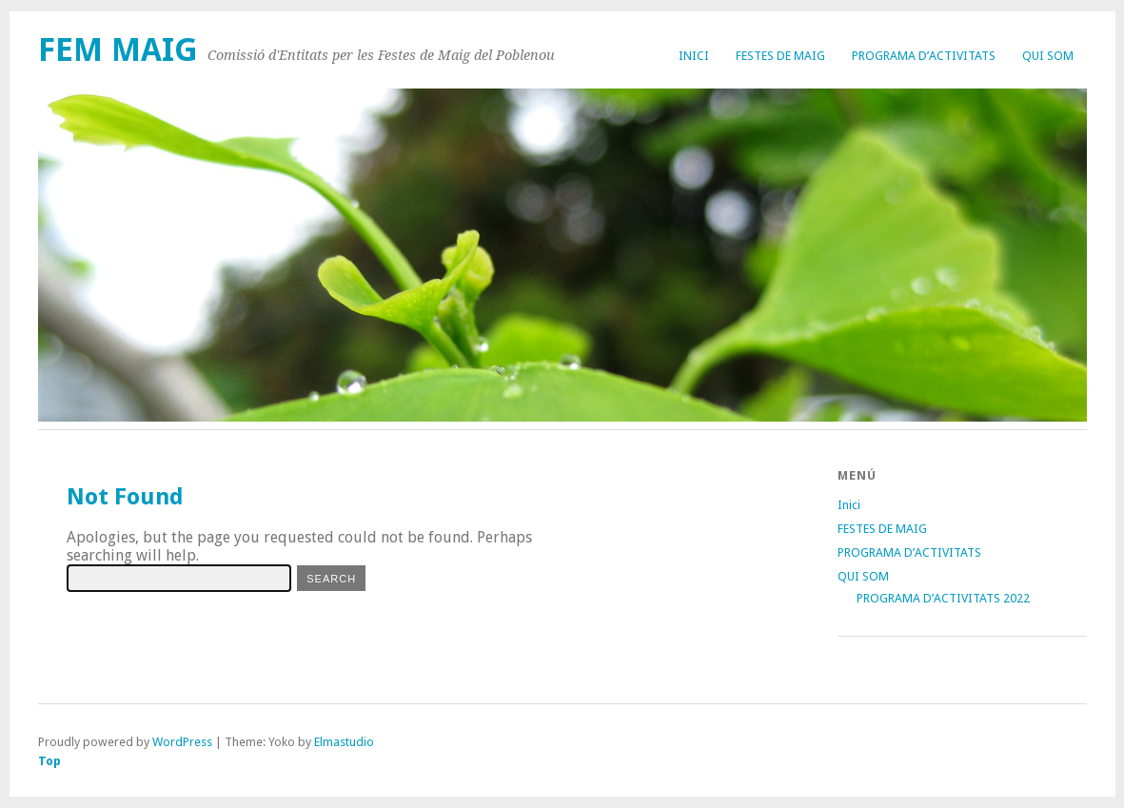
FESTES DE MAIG (780, 56)
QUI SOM (1048, 56)
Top (49, 761)
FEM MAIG (118, 50)
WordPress (182, 742)
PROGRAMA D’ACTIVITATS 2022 (943, 598)
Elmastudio (344, 742)
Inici (694, 56)
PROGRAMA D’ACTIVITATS (924, 56)
